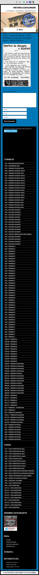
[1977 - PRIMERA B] (19, 315)
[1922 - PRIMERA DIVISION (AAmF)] (19, 178)
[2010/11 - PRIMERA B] (19, 398)
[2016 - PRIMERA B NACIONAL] (19, 412)
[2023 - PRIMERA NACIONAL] (19, 432)
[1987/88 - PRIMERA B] (19, 342)
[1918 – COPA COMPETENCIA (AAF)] (19, 451)
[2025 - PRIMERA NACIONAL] (19, 437)
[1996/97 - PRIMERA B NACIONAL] (19, 363)
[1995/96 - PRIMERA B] (19, 361)
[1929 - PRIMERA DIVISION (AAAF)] (19, 195)
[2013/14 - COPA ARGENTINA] (19, 493)
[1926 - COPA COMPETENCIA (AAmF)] (19, 466)
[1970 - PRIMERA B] (19, 298)
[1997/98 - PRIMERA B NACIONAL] (19, 366)
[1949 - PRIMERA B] (19, 246)
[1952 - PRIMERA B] (19, 254)
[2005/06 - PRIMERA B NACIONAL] (19, 385)
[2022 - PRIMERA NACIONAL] (19, 429)
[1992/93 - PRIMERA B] (19, 354)
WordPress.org (10, 546)
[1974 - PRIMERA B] (19, 307)
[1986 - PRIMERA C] (19, 337)
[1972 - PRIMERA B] (19, 302)
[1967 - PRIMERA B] (19, 290)
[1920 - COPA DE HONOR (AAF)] (19, 458)
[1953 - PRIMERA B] (19, 256)
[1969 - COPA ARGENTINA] (19, 485)
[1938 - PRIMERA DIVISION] (19, 217)
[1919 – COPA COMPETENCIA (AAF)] (19, 454)
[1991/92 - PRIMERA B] (19, 351)
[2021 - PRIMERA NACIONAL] (19, 427)
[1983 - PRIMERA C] (19, 329)
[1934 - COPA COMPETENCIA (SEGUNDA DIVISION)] (19, 471)
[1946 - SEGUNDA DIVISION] (19, 239)
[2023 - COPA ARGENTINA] (19, 507)
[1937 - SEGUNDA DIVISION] (19, 215)
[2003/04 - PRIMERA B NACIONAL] (19, 381)
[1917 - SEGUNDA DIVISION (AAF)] (19, 163)
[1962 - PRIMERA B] (19, 278)
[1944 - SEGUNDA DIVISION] (19, 232)
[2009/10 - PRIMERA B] (19, 395)
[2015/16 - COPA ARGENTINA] (19, 498)
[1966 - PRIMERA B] (19, 288)
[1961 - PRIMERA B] (19, 276)
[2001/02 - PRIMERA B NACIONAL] (19, 376)
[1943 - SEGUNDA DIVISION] (19, 229)
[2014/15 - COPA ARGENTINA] (19, 495)
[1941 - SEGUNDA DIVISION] (19, 224)
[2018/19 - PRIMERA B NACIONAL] (19, 420)
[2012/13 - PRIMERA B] (19, 403)
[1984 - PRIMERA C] (19, 332)
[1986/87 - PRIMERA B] (19, 339)
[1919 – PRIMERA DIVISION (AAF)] (19, 168)
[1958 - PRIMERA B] (19, 268)
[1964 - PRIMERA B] (19, 283)
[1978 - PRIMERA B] (19, 317)
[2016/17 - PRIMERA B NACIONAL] (19, 415)
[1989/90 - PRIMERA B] (19, 346)
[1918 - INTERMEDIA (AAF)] (19, 166)
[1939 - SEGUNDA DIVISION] (19, 219)
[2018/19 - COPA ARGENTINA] (19, 505)
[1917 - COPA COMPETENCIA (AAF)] (19, 449)
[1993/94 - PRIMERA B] (19, 356)
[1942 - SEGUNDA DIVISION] (19, 227)
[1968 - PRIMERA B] (19, 293)
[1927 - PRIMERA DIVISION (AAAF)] (19, 190)
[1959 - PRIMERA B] (19, 271)
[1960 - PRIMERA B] (19, 273)
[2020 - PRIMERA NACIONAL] (19, 425)
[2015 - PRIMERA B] (19, 410)
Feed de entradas (11, 542)
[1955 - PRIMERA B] (19, 261)
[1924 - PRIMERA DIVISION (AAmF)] (19, 183)
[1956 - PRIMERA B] (19, 263)
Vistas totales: (10, 567)
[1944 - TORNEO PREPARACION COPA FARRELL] (19, 234)
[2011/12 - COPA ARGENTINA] (19, 488)
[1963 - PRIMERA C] (19, 280)
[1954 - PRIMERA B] (19, 258)
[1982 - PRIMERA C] (19, 327)
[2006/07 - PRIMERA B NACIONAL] (19, 388)
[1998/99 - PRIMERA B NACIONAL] (19, 368)
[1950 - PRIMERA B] (19, 249)
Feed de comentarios (12, 544)
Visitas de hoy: (10, 564)
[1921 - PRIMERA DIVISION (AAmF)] (19, 175)
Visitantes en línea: (11, 562)
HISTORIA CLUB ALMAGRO (24, 8)
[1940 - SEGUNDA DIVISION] (19, 222)
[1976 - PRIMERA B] (19, 312)
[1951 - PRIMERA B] (19, 251)
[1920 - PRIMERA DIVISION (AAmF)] (19, 171)
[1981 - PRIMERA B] (19, 324)
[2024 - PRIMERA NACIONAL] (19, 434)
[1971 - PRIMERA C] (19, 300)
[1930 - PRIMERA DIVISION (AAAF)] (19, 197)
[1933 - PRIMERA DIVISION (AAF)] (19, 205)
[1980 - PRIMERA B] (19, 322)
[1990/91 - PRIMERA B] (19, 349)
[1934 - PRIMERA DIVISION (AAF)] (19, 207)
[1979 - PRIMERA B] (19, 320)
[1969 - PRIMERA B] (19, 295)
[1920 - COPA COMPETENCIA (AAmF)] (19, 456)
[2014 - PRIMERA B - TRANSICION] (19, 407)
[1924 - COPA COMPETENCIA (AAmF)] (19, 461)
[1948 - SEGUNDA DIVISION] (19, 244)
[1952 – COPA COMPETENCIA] (19, 483)
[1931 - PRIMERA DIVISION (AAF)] (19, 200)
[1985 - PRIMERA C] (19, 334)
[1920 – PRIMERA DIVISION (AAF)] (19, 173)
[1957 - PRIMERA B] (19, 266)
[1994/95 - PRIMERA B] (19, 359)
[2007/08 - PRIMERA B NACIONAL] (19, 390)
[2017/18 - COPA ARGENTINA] (19, 502)
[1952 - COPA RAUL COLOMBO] (19, 480)
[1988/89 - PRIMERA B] (19, 344)
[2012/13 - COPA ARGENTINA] (19, 490)
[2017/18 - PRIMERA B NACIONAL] (19, 417)
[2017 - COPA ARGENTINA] (19, 500)
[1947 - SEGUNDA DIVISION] (19, 241)
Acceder (8, 540)
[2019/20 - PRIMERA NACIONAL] (19, 422)
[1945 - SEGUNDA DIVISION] (19, 237)
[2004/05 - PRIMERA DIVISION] (19, 383)
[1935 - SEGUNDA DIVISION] (19, 210)
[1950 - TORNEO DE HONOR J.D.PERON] (19, 478)
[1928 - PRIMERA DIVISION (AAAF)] (19, 193)
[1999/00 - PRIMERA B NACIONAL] (19, 371)
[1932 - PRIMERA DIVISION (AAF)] (19, 202)
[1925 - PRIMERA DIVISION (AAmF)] (19, 185)
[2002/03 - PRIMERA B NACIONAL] (19, 378)
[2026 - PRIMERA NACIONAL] (19, 439)
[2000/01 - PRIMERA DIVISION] (19, 373)
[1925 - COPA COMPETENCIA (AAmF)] (19, 463)
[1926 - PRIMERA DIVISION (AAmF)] (19, 188)
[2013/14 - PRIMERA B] (19, 405)
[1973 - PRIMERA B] (19, 305)
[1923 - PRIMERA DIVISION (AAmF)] (19, 180)
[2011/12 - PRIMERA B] (19, 400)
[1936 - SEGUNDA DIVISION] (19, 212)
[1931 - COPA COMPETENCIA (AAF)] (19, 468)
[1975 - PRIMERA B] (19, 310)
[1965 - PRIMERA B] (19, 285)
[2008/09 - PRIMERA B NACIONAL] (19, 393)
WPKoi (34, 572)
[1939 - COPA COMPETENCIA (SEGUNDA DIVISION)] (19, 473)
